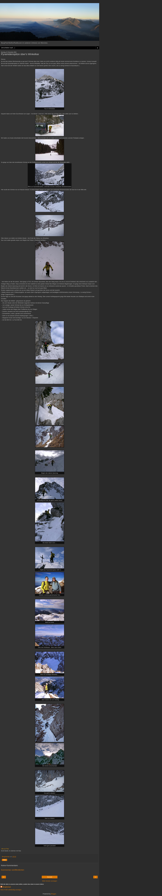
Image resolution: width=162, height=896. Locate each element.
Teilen (4, 860)
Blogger (53, 894)
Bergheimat (7, 887)
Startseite (49, 877)
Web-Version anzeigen (49, 881)
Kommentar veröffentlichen (12, 870)
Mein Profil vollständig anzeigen (11, 890)
